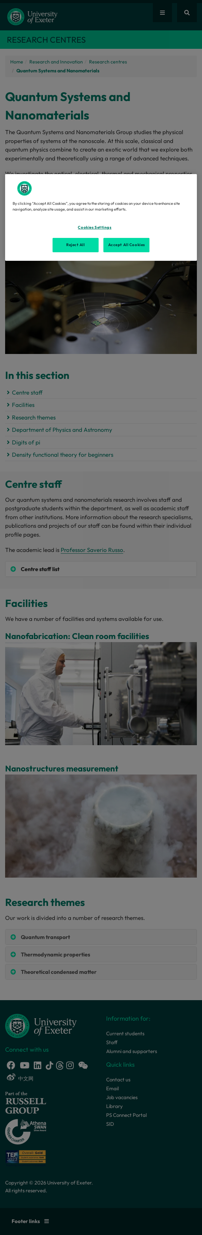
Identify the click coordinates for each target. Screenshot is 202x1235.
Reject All (75, 244)
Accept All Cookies (126, 244)
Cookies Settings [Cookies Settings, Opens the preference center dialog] (94, 227)
